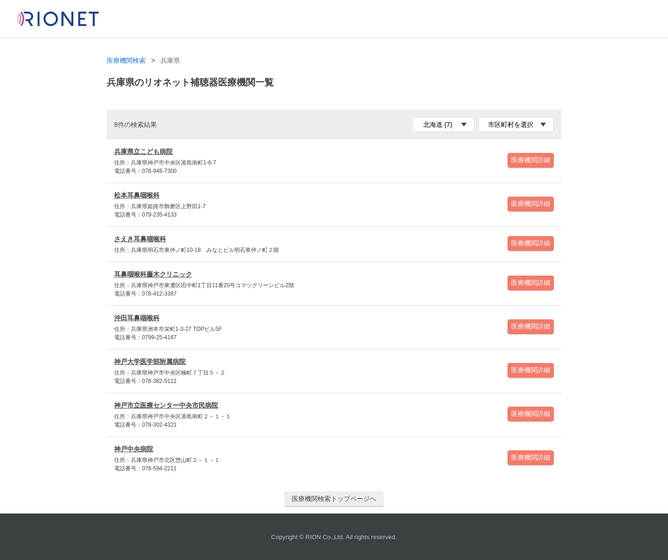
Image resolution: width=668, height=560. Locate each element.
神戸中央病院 (133, 449)
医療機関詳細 (530, 160)
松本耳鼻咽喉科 (137, 195)
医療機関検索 (126, 60)
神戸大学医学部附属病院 (150, 361)
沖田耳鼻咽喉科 (137, 318)
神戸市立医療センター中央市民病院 (166, 405)
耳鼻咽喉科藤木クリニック (153, 274)
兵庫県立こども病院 (143, 151)
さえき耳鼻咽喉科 (140, 239)
